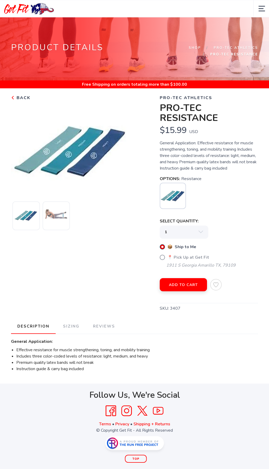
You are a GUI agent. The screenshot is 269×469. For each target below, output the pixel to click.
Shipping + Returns (151, 424)
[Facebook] (111, 411)
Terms (105, 424)
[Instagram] (126, 411)
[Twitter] (142, 411)
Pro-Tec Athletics (236, 47)
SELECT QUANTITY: (179, 221)
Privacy (122, 424)
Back (20, 98)
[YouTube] (158, 411)
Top (135, 459)
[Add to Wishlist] (216, 284)
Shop (195, 47)
